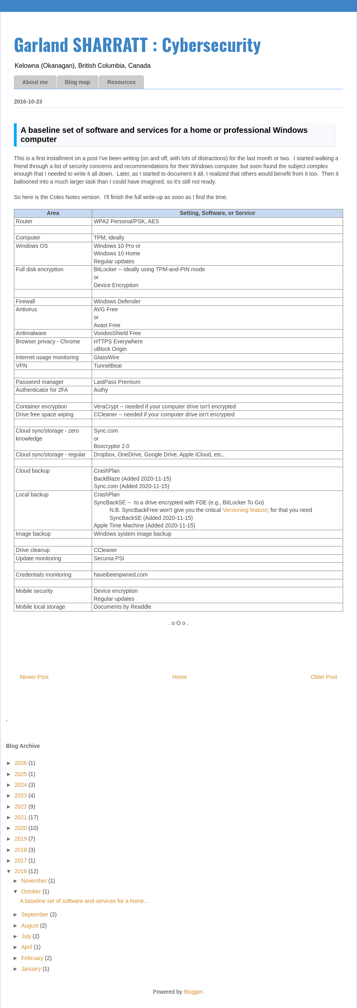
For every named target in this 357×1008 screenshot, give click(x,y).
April (27, 947)
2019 (22, 839)
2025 (22, 774)
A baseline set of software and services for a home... (84, 901)
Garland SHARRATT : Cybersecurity (137, 44)
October (31, 891)
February (33, 958)
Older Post (324, 677)
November (34, 881)
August (30, 925)
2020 (22, 828)
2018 (22, 850)
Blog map (77, 82)
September (35, 914)
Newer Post (34, 677)
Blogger (193, 992)
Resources (121, 82)
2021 (22, 817)
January (31, 969)
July (27, 936)
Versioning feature (245, 510)
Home (179, 677)
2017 (22, 860)
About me (35, 82)
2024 (22, 785)
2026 (22, 763)
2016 (22, 871)
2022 (22, 806)
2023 (22, 795)
